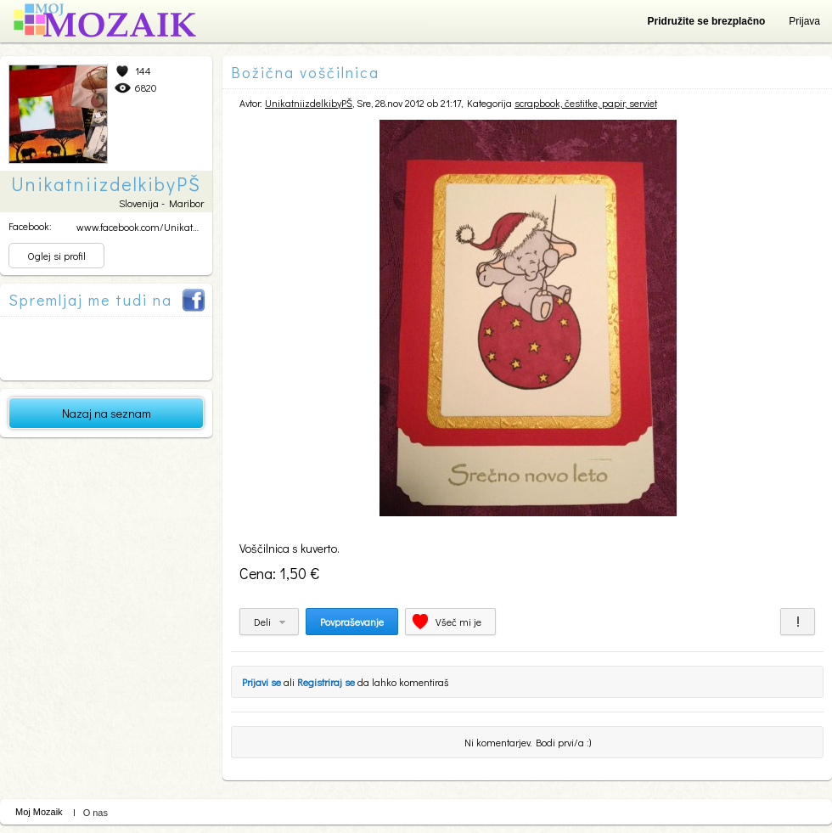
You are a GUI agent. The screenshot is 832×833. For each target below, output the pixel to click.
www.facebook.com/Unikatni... (141, 227)
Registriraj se (326, 682)
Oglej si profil (56, 255)
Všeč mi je (458, 621)
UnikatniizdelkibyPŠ (308, 103)
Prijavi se (261, 682)
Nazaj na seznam (106, 413)
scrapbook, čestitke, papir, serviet (585, 103)
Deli (262, 621)
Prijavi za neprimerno (797, 621)
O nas (95, 813)
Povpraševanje (352, 621)
